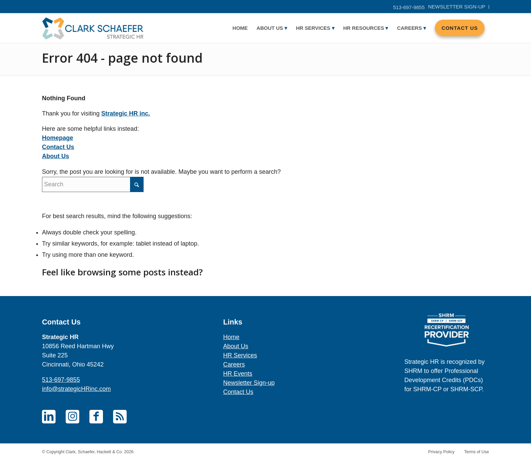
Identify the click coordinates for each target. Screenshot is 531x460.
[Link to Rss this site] (120, 416)
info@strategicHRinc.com (76, 388)
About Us (55, 156)
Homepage (57, 137)
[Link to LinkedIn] (49, 416)
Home (231, 337)
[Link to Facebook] (96, 416)
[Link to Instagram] (72, 416)
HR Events (237, 373)
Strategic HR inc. (125, 113)
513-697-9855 (409, 7)
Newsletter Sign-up (249, 382)
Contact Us (58, 147)
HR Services (240, 355)
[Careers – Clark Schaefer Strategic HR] (93, 28)
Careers (234, 364)
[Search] (93, 184)
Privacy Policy (441, 451)
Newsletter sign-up (456, 6)
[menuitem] (457, 7)
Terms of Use (476, 451)
